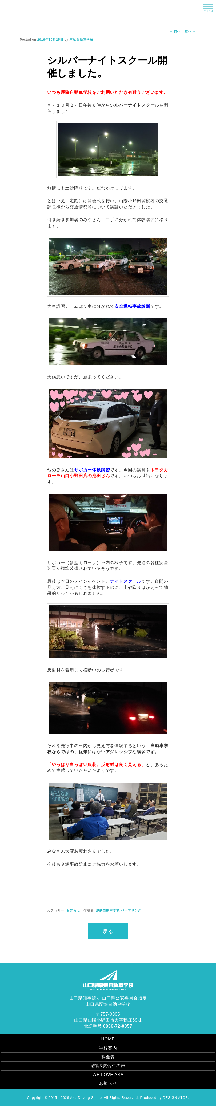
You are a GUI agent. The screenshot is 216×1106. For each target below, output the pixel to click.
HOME (108, 1039)
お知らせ (73, 910)
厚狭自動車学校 (81, 40)
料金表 (108, 1057)
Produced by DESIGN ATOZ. (164, 1098)
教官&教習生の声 (108, 1065)
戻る (108, 931)
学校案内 (108, 1048)
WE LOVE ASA (107, 1074)
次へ (190, 31)
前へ (175, 31)
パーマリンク (131, 910)
